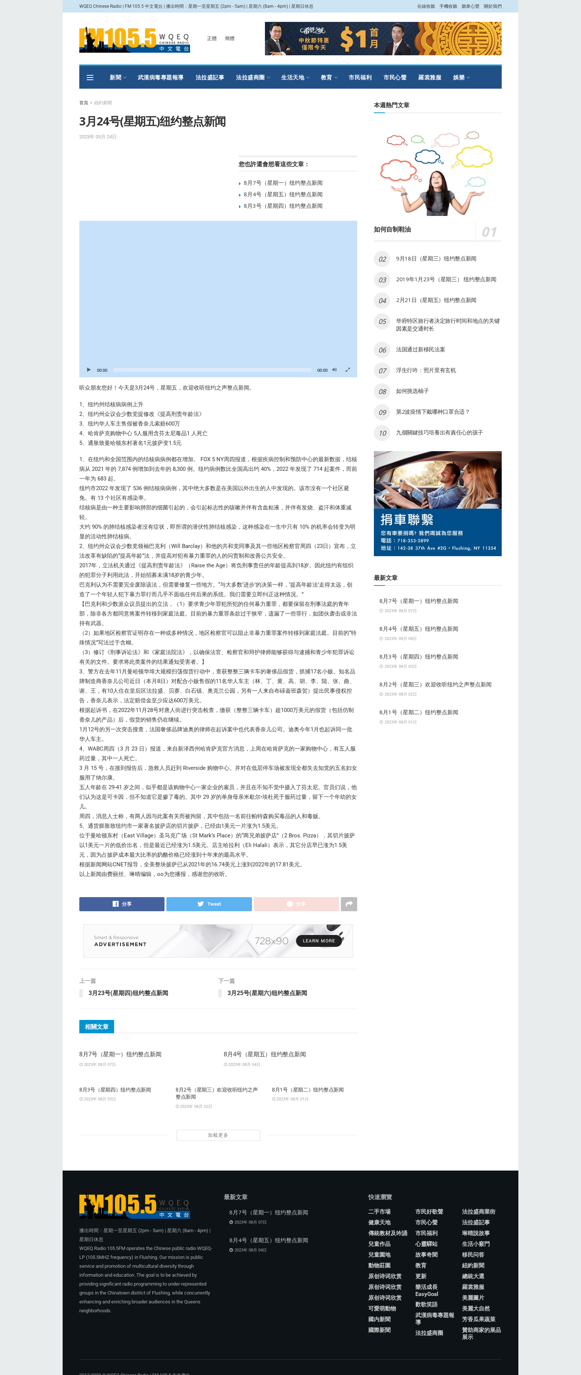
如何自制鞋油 (393, 229)
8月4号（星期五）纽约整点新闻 (283, 194)
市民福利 (360, 77)
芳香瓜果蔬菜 (478, 1319)
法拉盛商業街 (478, 1212)
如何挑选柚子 (412, 390)
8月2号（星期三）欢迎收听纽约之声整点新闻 (435, 684)
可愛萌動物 (382, 1309)
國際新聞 (379, 1330)
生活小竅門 (476, 1244)
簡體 (230, 38)
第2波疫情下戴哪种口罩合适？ (433, 411)
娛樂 (459, 77)
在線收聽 (426, 6)
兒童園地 (379, 1255)
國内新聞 (379, 1319)
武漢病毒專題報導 (161, 77)
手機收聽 (448, 6)
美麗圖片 (473, 1298)
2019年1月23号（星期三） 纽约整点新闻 (446, 279)
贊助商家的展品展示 (481, 1334)
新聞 (115, 77)
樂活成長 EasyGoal (426, 1291)
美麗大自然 (476, 1309)
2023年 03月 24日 (98, 137)
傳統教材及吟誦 (387, 1233)
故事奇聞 (426, 1255)
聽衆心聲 (470, 6)
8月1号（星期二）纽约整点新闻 (308, 1089)
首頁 (83, 102)
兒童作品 (379, 1244)
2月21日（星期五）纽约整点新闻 (436, 299)
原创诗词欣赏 (385, 1276)
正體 (212, 38)
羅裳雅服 (429, 77)
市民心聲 (395, 77)
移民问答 (473, 1255)
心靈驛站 (426, 1244)
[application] (218, 299)
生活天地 (292, 77)
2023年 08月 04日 (242, 1064)
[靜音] (334, 370)
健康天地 (379, 1223)
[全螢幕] (347, 370)
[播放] (89, 370)
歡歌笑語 (426, 1305)
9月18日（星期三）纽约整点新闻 (436, 258)
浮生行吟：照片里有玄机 (426, 370)
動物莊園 (379, 1266)
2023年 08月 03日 (97, 1099)
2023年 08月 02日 (194, 1106)
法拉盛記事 (210, 77)
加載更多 (218, 1135)
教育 (326, 77)
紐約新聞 (103, 102)
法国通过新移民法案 (420, 349)
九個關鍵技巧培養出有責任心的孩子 (439, 432)
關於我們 (493, 6)
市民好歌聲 (429, 1212)
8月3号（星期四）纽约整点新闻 (283, 205)
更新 (420, 1276)
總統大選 (473, 1276)
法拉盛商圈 (250, 77)
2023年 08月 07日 (97, 1064)
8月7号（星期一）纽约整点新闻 (283, 182)
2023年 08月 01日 (290, 1099)
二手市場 (379, 1212)
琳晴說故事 (476, 1233)
